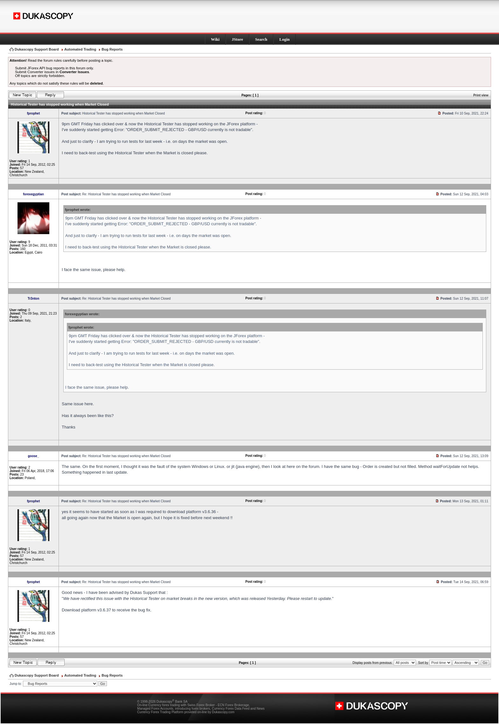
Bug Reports (112, 49)
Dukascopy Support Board (37, 49)
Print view (480, 95)
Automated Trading (80, 49)
